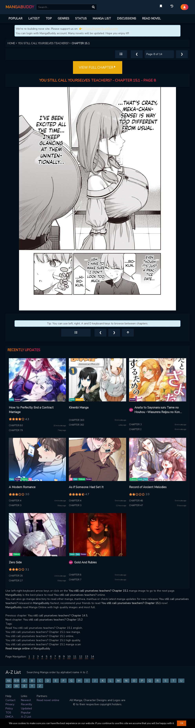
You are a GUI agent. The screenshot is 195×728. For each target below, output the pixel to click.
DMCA (9, 717)
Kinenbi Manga (78, 407)
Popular (26, 712)
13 (86, 656)
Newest (26, 700)
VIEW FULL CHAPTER (97, 67)
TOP (49, 18)
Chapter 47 (136, 505)
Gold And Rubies (85, 562)
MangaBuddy (13, 595)
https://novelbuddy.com (100, 28)
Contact (10, 700)
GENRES (63, 18)
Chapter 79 (16, 430)
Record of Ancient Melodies (148, 487)
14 (92, 656)
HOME (12, 43)
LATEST (34, 18)
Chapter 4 (15, 500)
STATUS (81, 18)
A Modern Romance (22, 487)
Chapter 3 (135, 424)
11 (74, 656)
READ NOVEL (151, 18)
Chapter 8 (75, 574)
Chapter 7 (75, 579)
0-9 (16, 681)
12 (80, 656)
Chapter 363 (76, 420)
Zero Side (15, 562)
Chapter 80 (16, 425)
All (8, 681)
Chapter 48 (136, 500)
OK (181, 723)
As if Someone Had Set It (86, 487)
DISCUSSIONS (126, 18)
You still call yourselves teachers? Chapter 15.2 (53, 620)
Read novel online (48, 700)
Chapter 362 (76, 424)
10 (68, 656)
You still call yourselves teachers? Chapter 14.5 (57, 615)
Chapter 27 (16, 580)
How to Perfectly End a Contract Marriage (31, 410)
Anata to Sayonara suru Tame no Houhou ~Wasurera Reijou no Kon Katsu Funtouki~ (157, 410)
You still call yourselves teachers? (75, 595)
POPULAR (15, 18)
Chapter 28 (16, 575)
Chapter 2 (135, 429)
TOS (8, 712)
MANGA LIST (102, 18)
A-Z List (26, 717)
